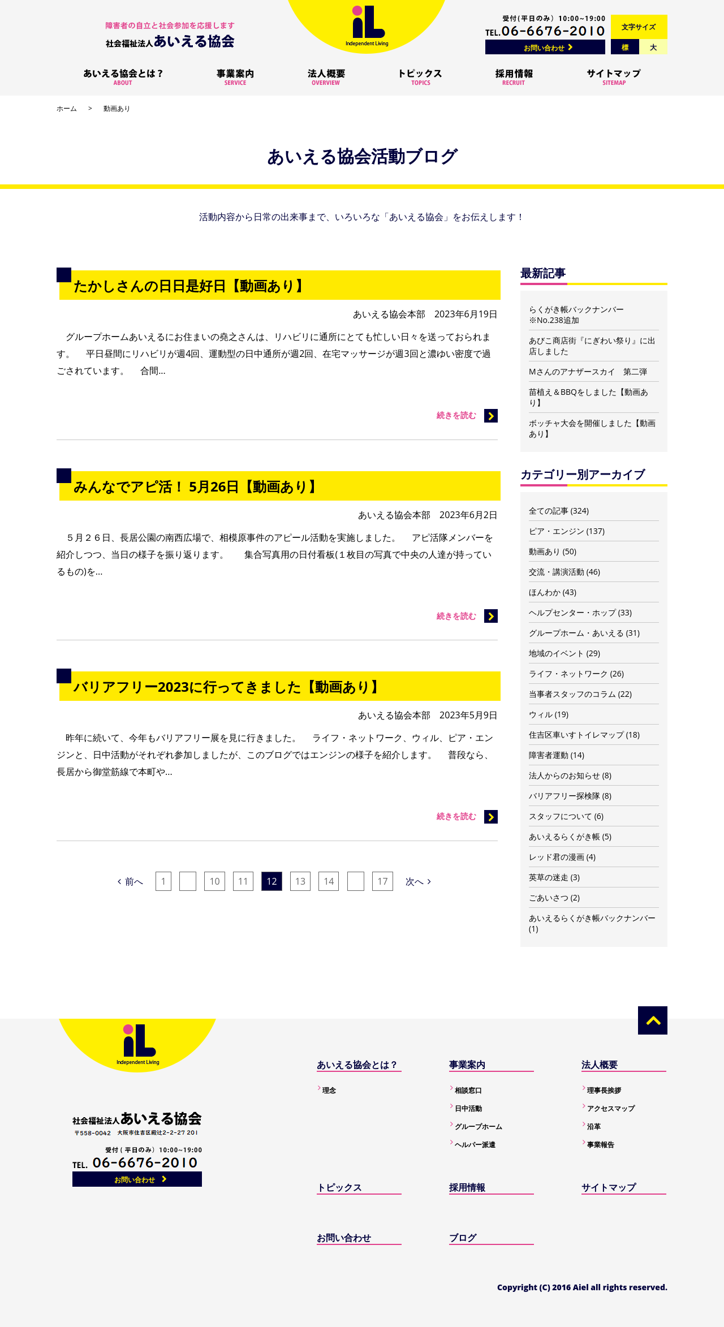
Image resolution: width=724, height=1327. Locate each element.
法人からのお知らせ (564, 775)
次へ (418, 881)
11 (243, 881)
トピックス (339, 1187)
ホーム (67, 108)
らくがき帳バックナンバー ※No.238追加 (576, 314)
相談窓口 (468, 1090)
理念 (329, 1090)
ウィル (541, 714)
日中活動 (468, 1108)
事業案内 (467, 1064)
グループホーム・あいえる (576, 632)
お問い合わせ (544, 48)
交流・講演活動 (556, 571)
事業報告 (600, 1144)
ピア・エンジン (556, 530)
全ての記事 (548, 510)
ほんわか (545, 592)
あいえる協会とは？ (357, 1064)
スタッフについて (560, 816)
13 (300, 881)
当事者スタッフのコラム (572, 693)
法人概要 (599, 1064)
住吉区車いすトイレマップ (576, 734)
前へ (130, 881)
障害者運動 (548, 754)
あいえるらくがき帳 (564, 836)
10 (214, 881)
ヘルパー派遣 (475, 1144)
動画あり (545, 551)
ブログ (462, 1237)
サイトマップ (608, 1187)
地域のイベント (556, 653)
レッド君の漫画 (556, 856)
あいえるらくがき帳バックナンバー (592, 917)
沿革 (594, 1126)
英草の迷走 (548, 877)
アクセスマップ (611, 1108)
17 (382, 881)
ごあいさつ (548, 897)
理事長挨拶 (604, 1090)
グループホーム (478, 1126)
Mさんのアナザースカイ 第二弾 (588, 371)
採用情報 (467, 1187)
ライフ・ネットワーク (568, 673)
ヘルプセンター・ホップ (572, 612)
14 (329, 881)
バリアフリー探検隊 (564, 795)
